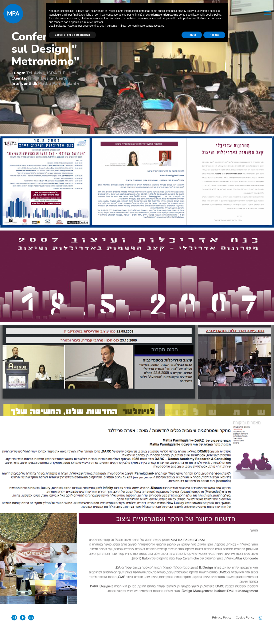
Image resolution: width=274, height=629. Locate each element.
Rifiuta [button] (192, 34)
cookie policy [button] (213, 14)
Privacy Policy (221, 618)
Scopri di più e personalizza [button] (72, 34)
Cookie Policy (245, 618)
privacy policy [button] (186, 10)
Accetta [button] (214, 34)
